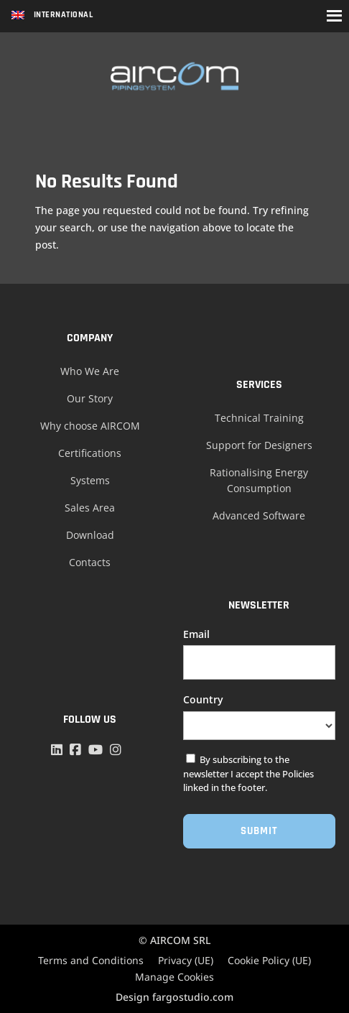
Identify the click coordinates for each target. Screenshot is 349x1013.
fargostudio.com (192, 997)
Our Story (90, 398)
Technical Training (259, 418)
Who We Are (89, 371)
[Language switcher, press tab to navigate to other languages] (52, 16)
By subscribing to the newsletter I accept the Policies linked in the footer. (248, 773)
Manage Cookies (174, 977)
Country (203, 699)
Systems (90, 480)
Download (90, 535)
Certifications (89, 453)
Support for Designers (259, 445)
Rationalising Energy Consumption (259, 480)
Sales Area (90, 507)
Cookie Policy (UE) (269, 960)
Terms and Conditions (91, 960)
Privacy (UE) (185, 960)
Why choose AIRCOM (90, 426)
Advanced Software (259, 515)
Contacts (90, 562)
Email (196, 634)
